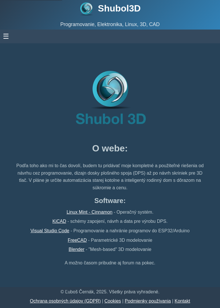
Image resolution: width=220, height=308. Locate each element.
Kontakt (182, 301)
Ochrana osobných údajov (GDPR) (65, 301)
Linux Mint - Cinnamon (89, 212)
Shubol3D (119, 8)
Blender (77, 249)
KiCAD (59, 221)
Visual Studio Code (49, 230)
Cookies (113, 301)
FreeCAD (77, 240)
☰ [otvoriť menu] (26, 36)
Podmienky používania (148, 301)
